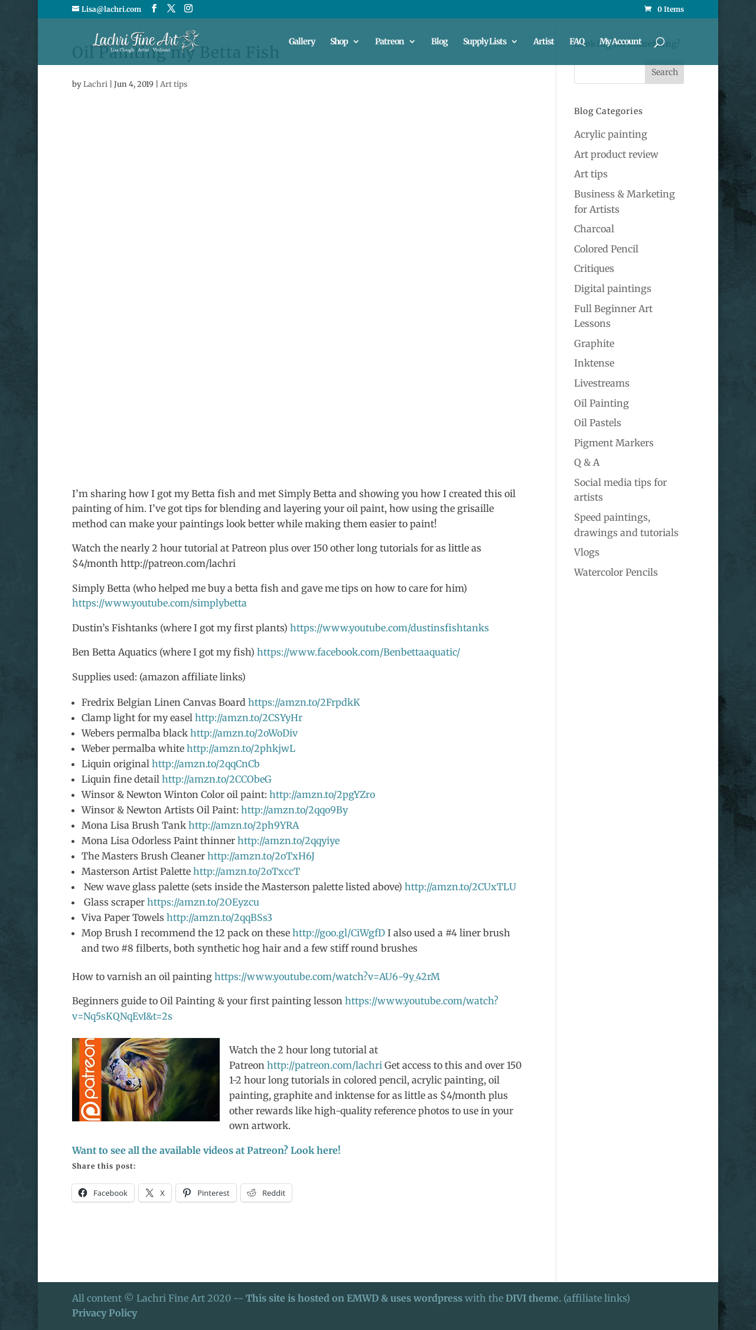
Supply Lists (484, 42)
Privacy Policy (104, 1313)
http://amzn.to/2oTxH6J (260, 856)
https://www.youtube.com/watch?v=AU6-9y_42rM (327, 976)
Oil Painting (601, 403)
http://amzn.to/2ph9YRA (243, 825)
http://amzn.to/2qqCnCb (206, 764)
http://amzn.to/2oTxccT (246, 871)
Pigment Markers (614, 443)
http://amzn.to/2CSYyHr (247, 718)
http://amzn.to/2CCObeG (217, 779)
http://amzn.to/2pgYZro (322, 794)
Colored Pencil (606, 249)
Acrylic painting (610, 134)
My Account (620, 42)
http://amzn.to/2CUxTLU (459, 887)
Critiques (594, 268)
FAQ (576, 42)
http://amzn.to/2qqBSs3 (218, 917)
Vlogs (586, 552)
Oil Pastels (597, 423)
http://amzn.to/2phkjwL (241, 748)
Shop (339, 42)
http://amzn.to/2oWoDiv (243, 733)
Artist (543, 42)
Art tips (173, 84)
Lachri (95, 84)
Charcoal (594, 229)
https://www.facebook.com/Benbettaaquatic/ (358, 652)
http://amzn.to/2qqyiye (288, 840)
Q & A (586, 462)
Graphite (594, 343)
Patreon (389, 42)
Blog (439, 42)
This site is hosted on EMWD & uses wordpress (354, 1298)
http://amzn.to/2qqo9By (294, 810)
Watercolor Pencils (616, 572)
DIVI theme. (534, 1298)
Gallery (302, 42)
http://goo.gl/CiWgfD (338, 933)
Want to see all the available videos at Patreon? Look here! (206, 1150)
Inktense (594, 363)
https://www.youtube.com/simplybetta (159, 603)
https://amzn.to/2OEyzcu (203, 902)
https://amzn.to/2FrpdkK (304, 702)
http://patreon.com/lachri (324, 1065)
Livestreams (602, 383)
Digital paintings (612, 288)
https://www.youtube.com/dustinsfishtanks (389, 628)
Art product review (616, 154)
